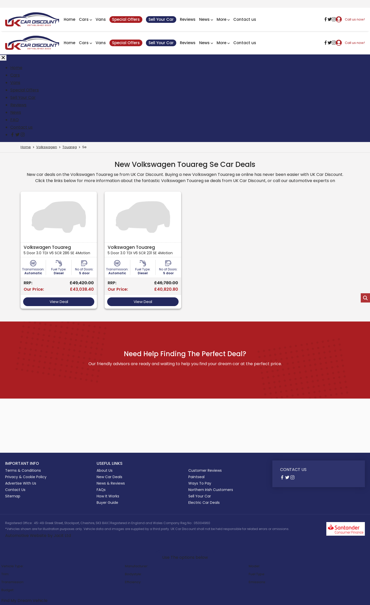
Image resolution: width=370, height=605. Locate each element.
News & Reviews (111, 483)
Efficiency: (133, 582)
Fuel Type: (257, 574)
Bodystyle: (133, 574)
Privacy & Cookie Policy (26, 476)
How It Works (108, 496)
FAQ (14, 120)
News (206, 19)
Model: (254, 566)
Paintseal (196, 476)
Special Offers (126, 19)
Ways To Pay (199, 483)
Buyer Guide (107, 502)
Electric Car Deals (204, 502)
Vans (101, 19)
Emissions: (257, 582)
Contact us (244, 19)
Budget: (7, 590)
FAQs (101, 489)
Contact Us (15, 489)
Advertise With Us (20, 483)
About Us (105, 470)
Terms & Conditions (23, 470)
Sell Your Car (161, 19)
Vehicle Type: (12, 566)
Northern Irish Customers (210, 489)
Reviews (188, 19)
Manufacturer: (136, 566)
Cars (85, 19)
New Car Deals (109, 476)
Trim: (5, 574)
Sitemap (12, 496)
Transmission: (12, 582)
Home (69, 19)
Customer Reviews (205, 470)
